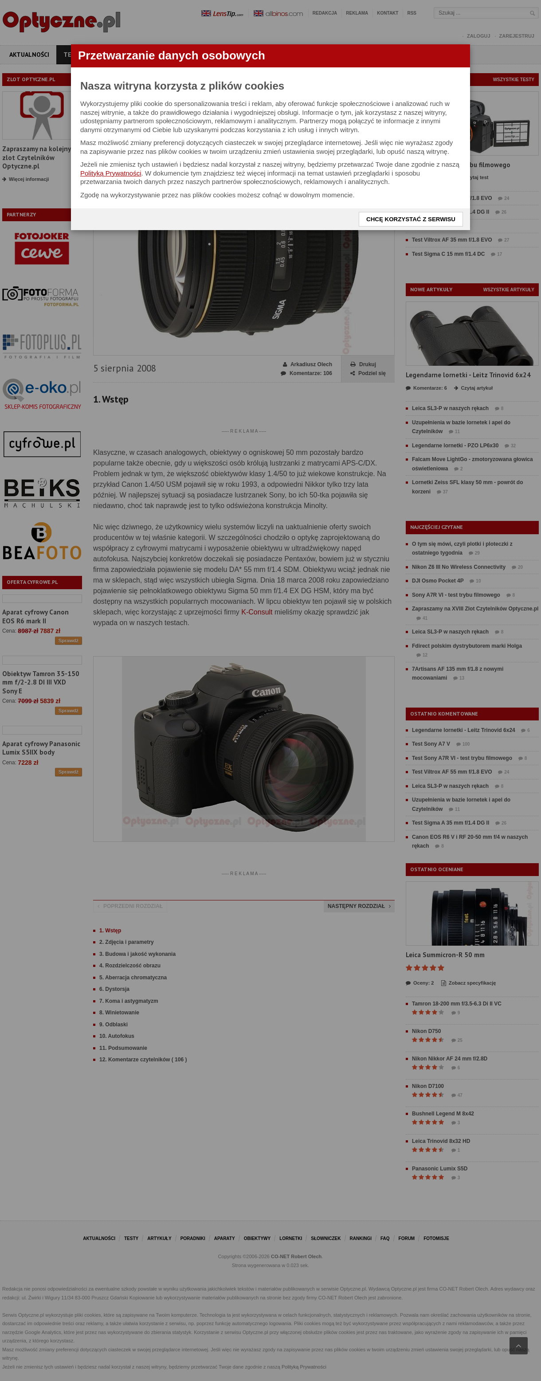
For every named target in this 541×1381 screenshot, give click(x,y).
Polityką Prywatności (110, 173)
